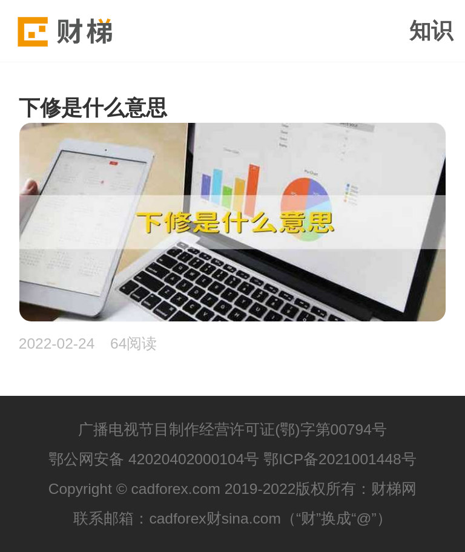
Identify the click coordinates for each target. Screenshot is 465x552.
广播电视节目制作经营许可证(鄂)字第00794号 (232, 429)
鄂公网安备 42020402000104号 (153, 459)
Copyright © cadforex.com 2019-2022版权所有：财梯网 (232, 489)
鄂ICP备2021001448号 (340, 459)
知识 (431, 31)
